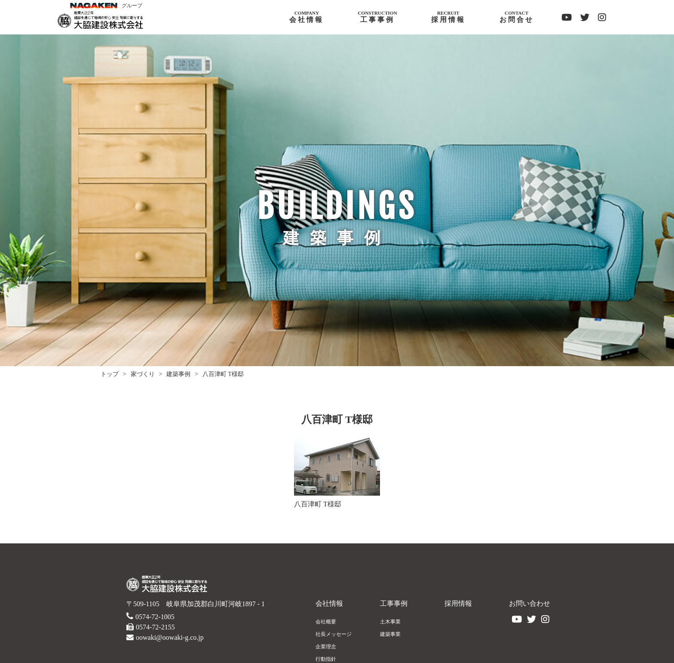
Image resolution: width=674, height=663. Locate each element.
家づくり (143, 374)
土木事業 (390, 622)
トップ (110, 374)
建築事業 (390, 634)
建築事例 (178, 374)
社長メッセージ (334, 634)
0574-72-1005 (155, 616)
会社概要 (326, 622)
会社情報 (329, 603)
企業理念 (326, 647)
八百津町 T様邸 (223, 374)
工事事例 (393, 603)
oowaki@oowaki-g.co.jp (170, 637)
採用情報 (458, 603)
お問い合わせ (529, 603)
